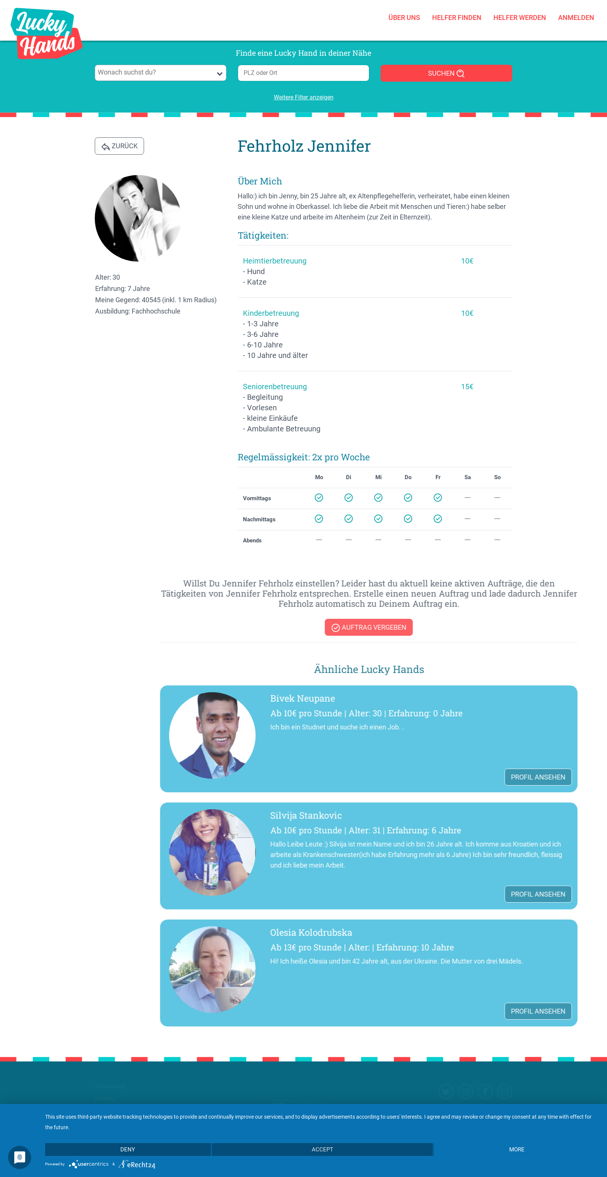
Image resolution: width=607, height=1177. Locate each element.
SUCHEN (446, 73)
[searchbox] (161, 72)
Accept (322, 1149)
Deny (127, 1149)
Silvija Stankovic (479, 815)
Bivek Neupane (475, 698)
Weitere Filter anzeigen (304, 97)
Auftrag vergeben (541, 627)
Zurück (119, 146)
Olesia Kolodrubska (484, 932)
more (517, 1149)
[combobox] (160, 73)
